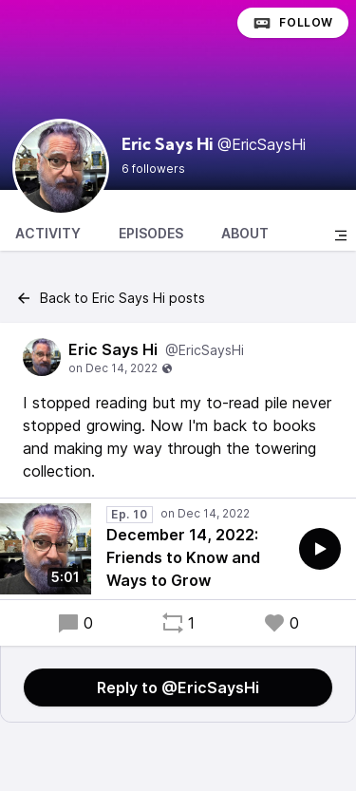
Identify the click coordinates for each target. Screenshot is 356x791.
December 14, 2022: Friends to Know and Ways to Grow (183, 557)
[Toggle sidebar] (341, 235)
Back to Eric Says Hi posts (110, 298)
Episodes (151, 233)
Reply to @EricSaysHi (178, 687)
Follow (293, 22)
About (245, 233)
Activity (48, 233)
